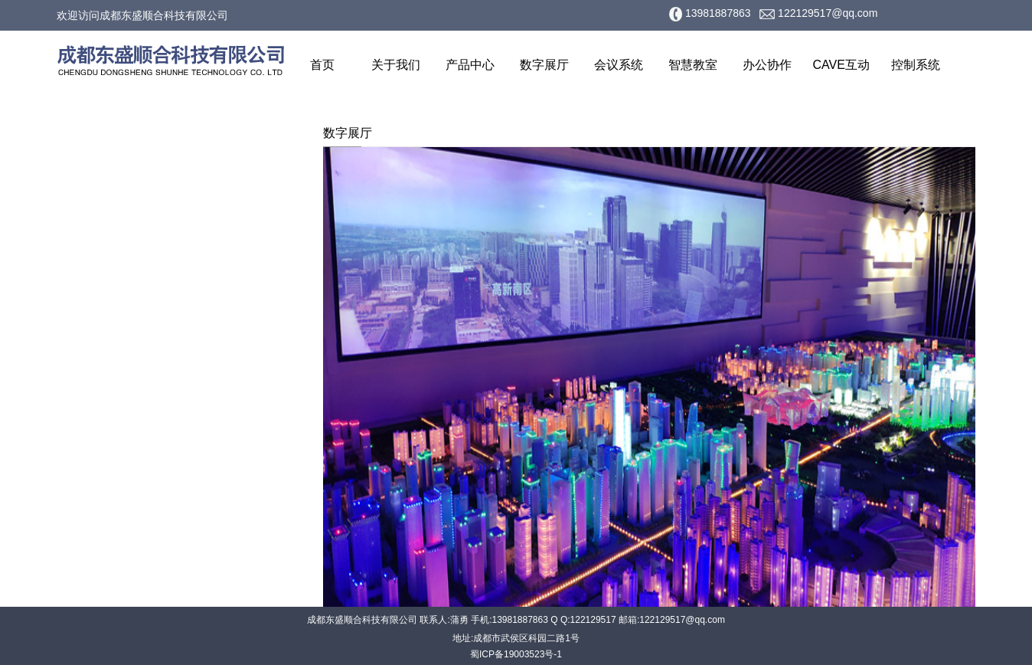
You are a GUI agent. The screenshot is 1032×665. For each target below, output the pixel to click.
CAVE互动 (841, 64)
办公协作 (767, 64)
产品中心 (470, 64)
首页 (322, 64)
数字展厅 (544, 64)
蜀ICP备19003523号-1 (516, 654)
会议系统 (618, 64)
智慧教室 (692, 64)
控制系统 (915, 64)
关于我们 (395, 64)
